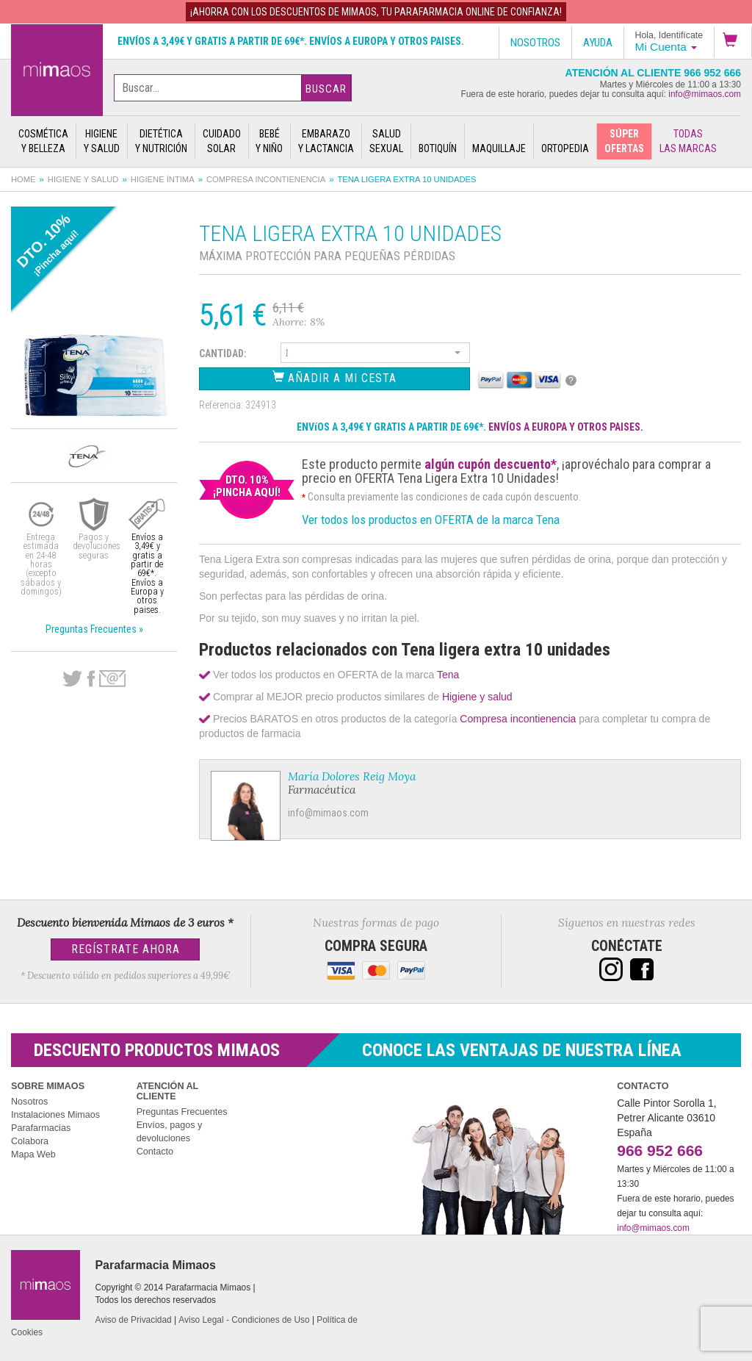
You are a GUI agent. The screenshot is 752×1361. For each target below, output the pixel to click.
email (112, 678)
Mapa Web (33, 1154)
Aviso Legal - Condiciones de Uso (243, 1320)
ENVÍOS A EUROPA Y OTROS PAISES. (565, 427)
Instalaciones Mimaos (55, 1115)
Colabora (29, 1141)
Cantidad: (223, 353)
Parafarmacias (40, 1128)
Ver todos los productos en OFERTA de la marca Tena (431, 519)
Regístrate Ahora (125, 949)
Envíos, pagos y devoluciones (170, 1131)
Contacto (155, 1151)
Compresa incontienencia (265, 179)
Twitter (72, 679)
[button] (733, 41)
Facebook (91, 679)
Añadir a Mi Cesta (334, 377)
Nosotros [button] (535, 42)
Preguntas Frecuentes (182, 1112)
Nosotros (29, 1101)
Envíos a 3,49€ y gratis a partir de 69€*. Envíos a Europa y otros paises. (291, 41)
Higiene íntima (163, 179)
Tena (448, 674)
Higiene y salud (83, 179)
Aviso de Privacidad (133, 1320)
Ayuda (597, 42)
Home (23, 179)
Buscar (326, 89)
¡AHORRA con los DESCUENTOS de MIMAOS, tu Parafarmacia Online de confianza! (376, 12)
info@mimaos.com (704, 94)
